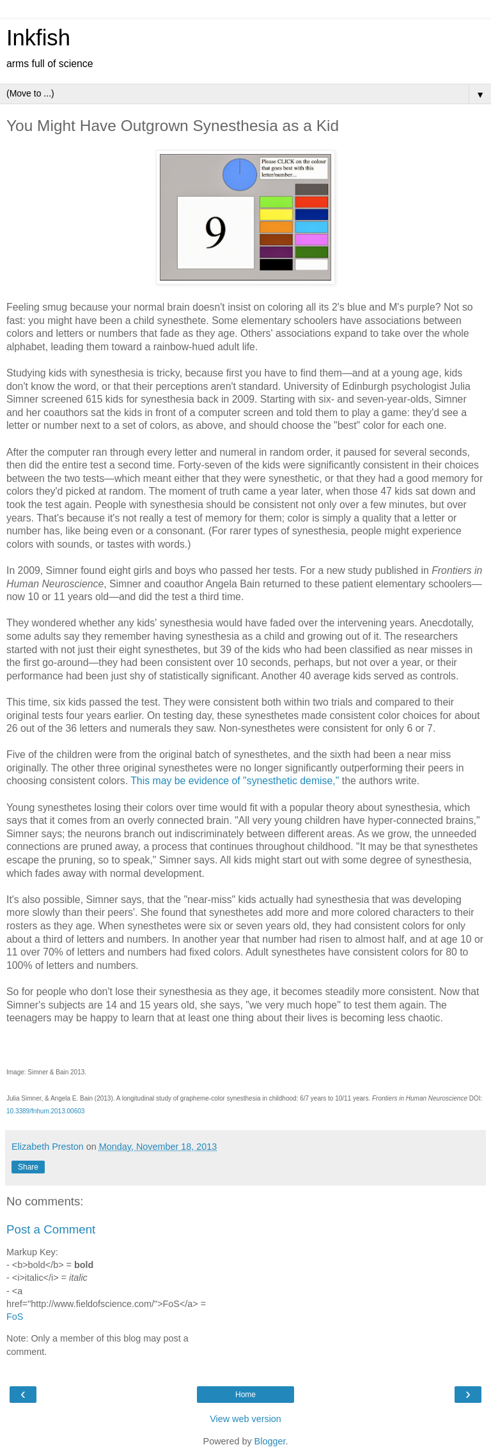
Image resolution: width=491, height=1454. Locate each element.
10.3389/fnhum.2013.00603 (45, 1111)
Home (245, 1394)
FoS (14, 1316)
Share (28, 1167)
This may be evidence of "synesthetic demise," (234, 780)
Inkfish (38, 38)
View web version (245, 1419)
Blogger (270, 1441)
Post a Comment (50, 1229)
